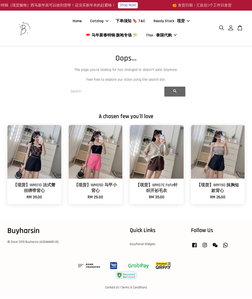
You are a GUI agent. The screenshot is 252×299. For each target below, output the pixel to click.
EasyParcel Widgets (143, 246)
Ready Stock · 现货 (172, 21)
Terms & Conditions (134, 289)
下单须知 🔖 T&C (130, 21)
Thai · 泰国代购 (161, 36)
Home (77, 21)
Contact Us (112, 289)
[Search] (115, 93)
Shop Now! (131, 5)
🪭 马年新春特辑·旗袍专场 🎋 (112, 36)
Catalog (99, 21)
